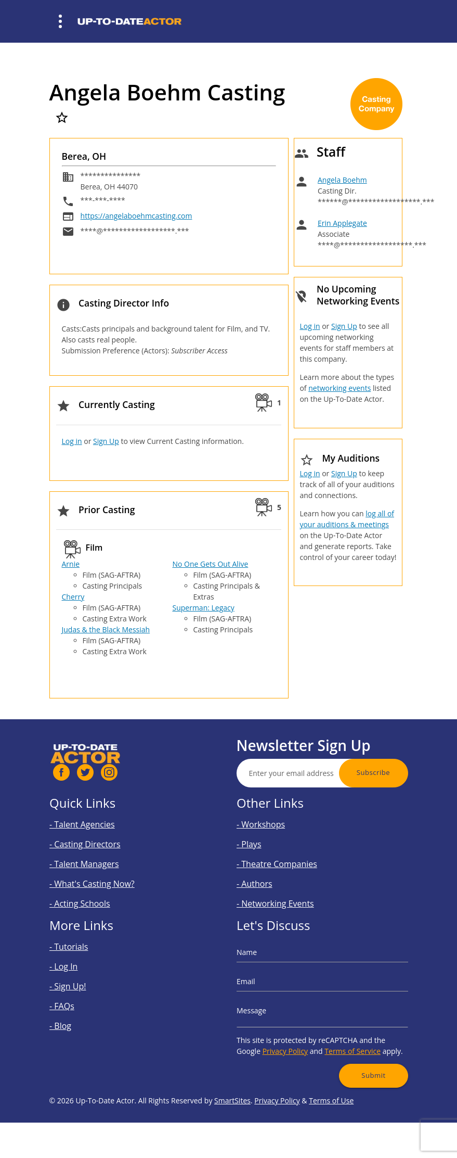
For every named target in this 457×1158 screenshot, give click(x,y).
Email (262, 986)
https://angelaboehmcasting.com (136, 216)
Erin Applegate (342, 223)
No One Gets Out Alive (211, 564)
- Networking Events (285, 891)
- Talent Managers (95, 861)
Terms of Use (331, 1129)
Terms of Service (346, 1040)
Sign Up (106, 441)
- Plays (265, 846)
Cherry (73, 597)
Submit (361, 1059)
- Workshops (274, 830)
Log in (72, 441)
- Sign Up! (82, 989)
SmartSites (232, 1129)
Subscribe (402, 772)
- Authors (269, 876)
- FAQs (77, 1005)
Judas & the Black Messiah (106, 629)
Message (266, 1009)
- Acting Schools (91, 891)
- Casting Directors (95, 846)
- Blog (76, 1020)
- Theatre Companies (286, 861)
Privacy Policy (293, 1040)
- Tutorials (83, 959)
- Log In (79, 974)
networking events (339, 388)
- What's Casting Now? (101, 876)
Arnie (71, 564)
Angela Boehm (342, 180)
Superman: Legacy (203, 608)
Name (263, 964)
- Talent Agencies (93, 830)
